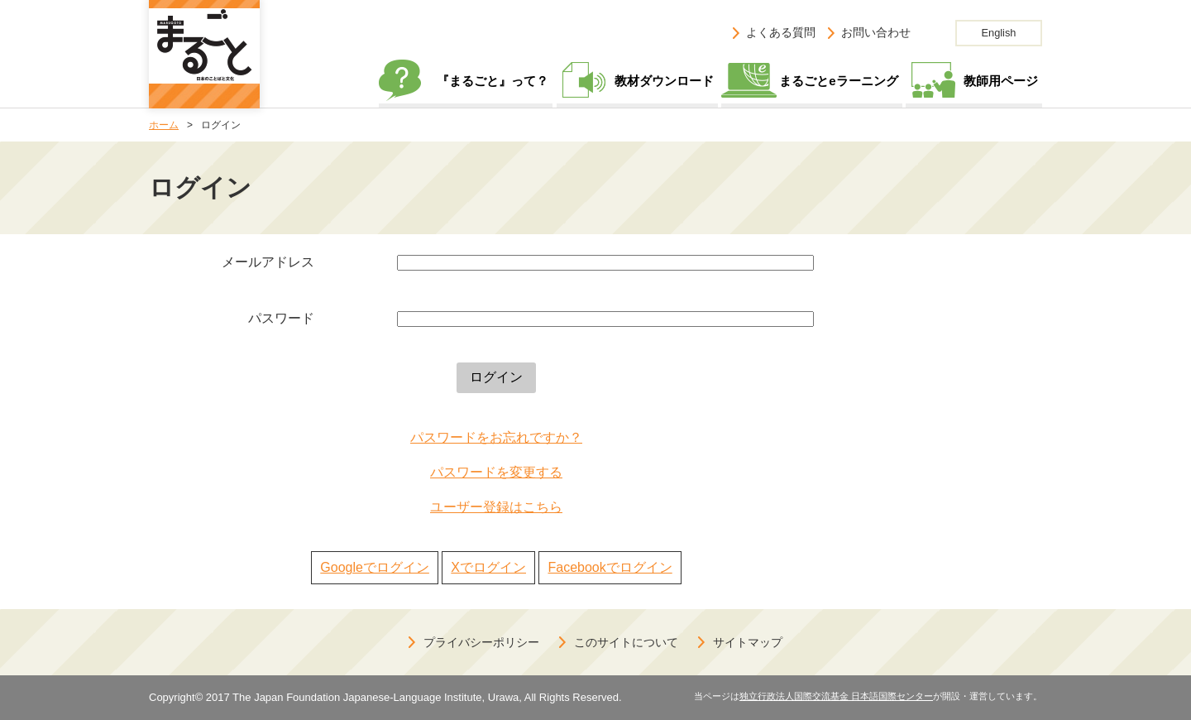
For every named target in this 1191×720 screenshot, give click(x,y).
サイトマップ (747, 642)
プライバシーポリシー (481, 642)
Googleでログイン (374, 567)
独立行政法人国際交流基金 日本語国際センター (836, 696)
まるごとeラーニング (838, 81)
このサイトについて (626, 642)
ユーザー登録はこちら (496, 507)
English (999, 32)
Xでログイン (488, 567)
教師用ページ (1001, 81)
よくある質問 (781, 32)
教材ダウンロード (664, 81)
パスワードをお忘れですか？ (496, 437)
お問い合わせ (876, 32)
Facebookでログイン (610, 567)
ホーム (164, 125)
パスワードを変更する (496, 472)
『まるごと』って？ (492, 81)
